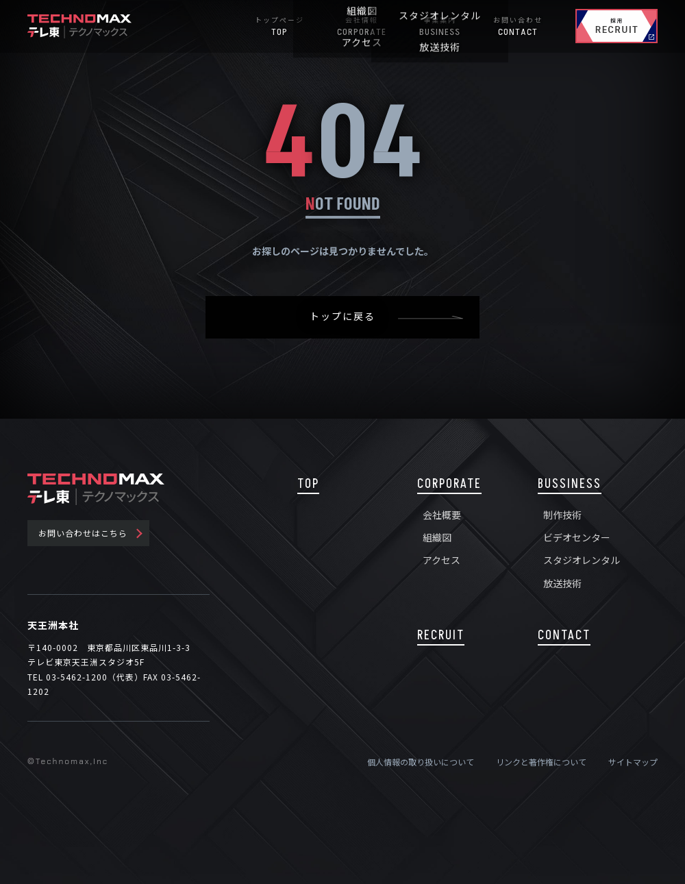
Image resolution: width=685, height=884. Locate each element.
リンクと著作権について (541, 762)
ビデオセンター (576, 537)
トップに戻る (342, 316)
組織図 (437, 537)
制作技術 (562, 514)
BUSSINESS (569, 484)
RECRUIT (440, 635)
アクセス (441, 560)
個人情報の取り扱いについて (420, 762)
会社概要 (442, 514)
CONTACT (564, 635)
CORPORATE (449, 484)
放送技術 (562, 583)
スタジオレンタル (581, 560)
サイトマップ (633, 762)
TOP (308, 484)
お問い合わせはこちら (82, 533)
